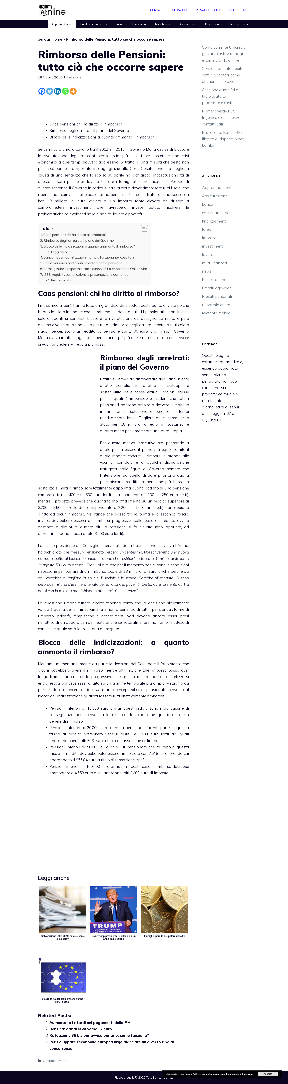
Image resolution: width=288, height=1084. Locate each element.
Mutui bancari (163, 24)
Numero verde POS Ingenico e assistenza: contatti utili (221, 117)
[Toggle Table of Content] (142, 228)
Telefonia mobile (240, 24)
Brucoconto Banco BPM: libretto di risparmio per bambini (223, 139)
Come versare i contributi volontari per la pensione (82, 263)
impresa (209, 237)
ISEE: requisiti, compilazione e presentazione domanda (85, 274)
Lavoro (120, 24)
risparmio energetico (220, 304)
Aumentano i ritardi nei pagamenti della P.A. (90, 1022)
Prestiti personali (217, 296)
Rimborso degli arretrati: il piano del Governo (89, 130)
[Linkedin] (57, 91)
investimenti (213, 246)
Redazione (180, 10)
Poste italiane (213, 24)
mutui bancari (214, 263)
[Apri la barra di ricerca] (244, 10)
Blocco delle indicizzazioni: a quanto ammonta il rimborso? (101, 137)
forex (206, 229)
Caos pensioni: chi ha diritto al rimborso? (85, 124)
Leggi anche (59, 252)
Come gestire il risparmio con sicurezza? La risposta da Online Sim (95, 269)
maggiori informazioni (241, 1074)
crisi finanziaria (216, 212)
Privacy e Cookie (208, 10)
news (207, 271)
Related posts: (61, 280)
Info (232, 10)
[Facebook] (41, 91)
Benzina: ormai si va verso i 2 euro (80, 1029)
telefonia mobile (216, 313)
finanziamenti (214, 221)
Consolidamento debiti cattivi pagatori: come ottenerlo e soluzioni (222, 75)
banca (207, 204)
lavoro (207, 254)
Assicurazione (188, 24)
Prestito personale (96, 24)
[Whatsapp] (65, 91)
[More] (73, 91)
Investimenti (139, 24)
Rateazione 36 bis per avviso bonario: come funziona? (99, 1035)
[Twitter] (49, 91)
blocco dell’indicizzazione (60, 696)
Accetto (267, 1074)
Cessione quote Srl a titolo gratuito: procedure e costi (220, 96)
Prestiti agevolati (217, 288)
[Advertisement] (114, 107)
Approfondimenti (62, 24)
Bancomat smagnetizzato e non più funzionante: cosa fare (89, 257)
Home (57, 39)
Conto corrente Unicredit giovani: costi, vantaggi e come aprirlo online (223, 54)
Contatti (157, 10)
